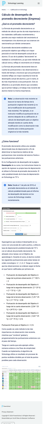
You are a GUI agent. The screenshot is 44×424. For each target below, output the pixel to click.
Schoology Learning (15, 3)
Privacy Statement (7, 412)
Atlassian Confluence (28, 418)
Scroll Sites (16, 418)
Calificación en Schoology (19, 10)
